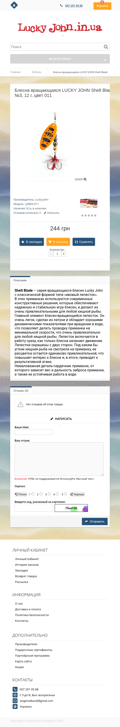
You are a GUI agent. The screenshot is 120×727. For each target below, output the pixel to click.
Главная (15, 72)
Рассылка (21, 582)
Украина (26, 706)
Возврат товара (26, 576)
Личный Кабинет (27, 559)
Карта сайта (23, 661)
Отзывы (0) (21, 390)
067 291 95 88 (74, 6)
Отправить (95, 521)
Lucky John (41, 199)
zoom (81, 179)
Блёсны (37, 72)
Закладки (21, 570)
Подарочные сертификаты (33, 650)
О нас (19, 603)
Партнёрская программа (32, 655)
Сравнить (86, 242)
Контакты (21, 621)
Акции (19, 667)
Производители (26, 644)
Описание (20, 280)
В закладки (34, 242)
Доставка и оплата (28, 609)
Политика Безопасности (32, 615)
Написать (52, 213)
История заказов (27, 565)
